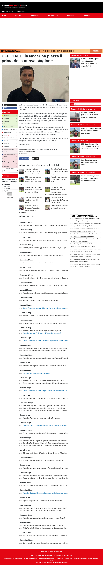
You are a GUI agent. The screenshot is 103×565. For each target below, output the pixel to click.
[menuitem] (99, 15)
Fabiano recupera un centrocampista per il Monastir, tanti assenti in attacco (49, 383)
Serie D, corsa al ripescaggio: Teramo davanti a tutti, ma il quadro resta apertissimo (52, 248)
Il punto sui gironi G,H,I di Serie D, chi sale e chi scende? (43, 500)
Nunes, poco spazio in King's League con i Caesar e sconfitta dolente (47, 445)
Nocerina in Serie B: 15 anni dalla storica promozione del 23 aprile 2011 (48, 381)
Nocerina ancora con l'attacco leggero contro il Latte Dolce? (44, 518)
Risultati (9, 197)
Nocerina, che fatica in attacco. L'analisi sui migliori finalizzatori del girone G (49, 475)
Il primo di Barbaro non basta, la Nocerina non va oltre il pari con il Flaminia (49, 408)
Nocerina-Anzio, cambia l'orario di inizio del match (33, 200)
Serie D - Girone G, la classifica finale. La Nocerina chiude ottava (46, 316)
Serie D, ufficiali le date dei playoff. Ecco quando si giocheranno (59, 171)
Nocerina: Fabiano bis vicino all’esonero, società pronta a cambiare (46, 493)
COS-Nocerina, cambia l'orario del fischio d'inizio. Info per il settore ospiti (91, 146)
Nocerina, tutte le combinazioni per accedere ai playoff (42, 331)
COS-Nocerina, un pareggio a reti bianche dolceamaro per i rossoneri (47, 543)
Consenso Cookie (46, 551)
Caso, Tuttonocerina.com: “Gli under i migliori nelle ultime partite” (46, 341)
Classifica (6, 112)
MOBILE (66, 555)
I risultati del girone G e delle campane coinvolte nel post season (45, 278)
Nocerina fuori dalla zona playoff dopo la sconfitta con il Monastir (45, 358)
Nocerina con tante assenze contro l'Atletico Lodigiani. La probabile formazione (50, 468)
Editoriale (74, 55)
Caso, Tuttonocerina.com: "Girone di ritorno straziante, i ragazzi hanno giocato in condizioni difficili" (57, 308)
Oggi (72, 104)
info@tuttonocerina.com (60, 562)
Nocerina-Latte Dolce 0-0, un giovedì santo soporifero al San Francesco (48, 508)
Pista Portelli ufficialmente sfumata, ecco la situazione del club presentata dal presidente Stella (56, 528)
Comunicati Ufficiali (29, 149)
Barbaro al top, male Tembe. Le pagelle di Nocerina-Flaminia (44, 406)
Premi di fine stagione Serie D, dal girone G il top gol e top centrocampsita (49, 233)
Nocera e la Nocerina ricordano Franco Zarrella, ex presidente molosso (48, 350)
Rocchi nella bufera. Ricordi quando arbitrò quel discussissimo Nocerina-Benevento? (52, 348)
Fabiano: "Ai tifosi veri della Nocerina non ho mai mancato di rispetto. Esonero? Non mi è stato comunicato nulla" (62, 478)
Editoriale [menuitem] (70, 15)
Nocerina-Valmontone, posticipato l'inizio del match (59, 179)
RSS (71, 555)
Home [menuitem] (4, 15)
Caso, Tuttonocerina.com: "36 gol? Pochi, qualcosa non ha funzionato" (48, 391)
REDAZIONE (42, 555)
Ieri (76, 104)
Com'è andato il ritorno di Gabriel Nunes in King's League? (43, 525)
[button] (9, 193)
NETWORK (34, 555)
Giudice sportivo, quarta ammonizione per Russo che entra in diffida (33, 190)
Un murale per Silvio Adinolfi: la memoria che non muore (43, 255)
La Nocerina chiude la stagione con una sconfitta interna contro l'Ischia (48, 323)
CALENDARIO (51, 555)
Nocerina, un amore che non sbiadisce (36, 373)
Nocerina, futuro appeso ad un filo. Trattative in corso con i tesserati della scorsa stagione (54, 225)
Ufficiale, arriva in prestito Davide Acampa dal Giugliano (59, 200)
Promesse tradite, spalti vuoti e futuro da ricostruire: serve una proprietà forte (50, 263)
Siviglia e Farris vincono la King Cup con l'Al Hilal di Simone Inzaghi (46, 285)
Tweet (35, 159)
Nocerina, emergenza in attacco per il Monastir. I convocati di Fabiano (47, 366)
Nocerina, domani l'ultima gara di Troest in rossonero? (42, 333)
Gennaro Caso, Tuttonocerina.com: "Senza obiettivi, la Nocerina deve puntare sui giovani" (54, 425)
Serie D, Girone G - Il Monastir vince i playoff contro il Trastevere (45, 270)
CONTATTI (59, 555)
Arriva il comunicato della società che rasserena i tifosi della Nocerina (47, 433)
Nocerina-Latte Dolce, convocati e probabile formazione (42, 510)
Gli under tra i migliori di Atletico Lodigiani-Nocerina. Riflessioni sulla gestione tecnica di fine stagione (58, 453)
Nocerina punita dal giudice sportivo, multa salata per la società (33, 171)
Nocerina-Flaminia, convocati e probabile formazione (41, 418)
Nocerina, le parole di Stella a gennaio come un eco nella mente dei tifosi (48, 240)
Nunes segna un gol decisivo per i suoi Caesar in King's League (45, 398)
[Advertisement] (51, 33)
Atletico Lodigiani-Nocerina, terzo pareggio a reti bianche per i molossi (47, 460)
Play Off (6, 191)
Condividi (24, 159)
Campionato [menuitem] (34, 15)
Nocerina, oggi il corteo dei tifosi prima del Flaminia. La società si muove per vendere (53, 410)
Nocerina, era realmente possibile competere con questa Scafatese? (47, 293)
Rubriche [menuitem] (87, 15)
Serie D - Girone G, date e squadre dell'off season (40, 300)
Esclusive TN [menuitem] (53, 15)
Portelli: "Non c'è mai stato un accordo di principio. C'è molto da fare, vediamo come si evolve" (56, 535)
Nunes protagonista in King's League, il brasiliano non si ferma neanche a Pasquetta (52, 485)
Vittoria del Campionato (7, 187)
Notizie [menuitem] (18, 15)
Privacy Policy (57, 551)
